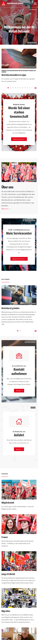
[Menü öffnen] (35, 4)
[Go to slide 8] (25, 88)
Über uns (5, 208)
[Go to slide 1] (8, 88)
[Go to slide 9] (27, 88)
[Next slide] (35, 88)
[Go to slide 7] (22, 88)
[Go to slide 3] (13, 88)
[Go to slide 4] (15, 88)
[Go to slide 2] (10, 88)
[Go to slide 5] (18, 88)
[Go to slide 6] (20, 88)
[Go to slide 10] (30, 88)
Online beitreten (18, 139)
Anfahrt (18, 449)
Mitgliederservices (18, 259)
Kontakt (18, 391)
